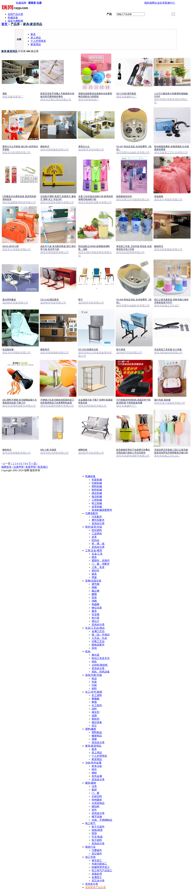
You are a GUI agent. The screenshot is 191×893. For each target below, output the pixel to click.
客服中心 (170, 2)
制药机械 (97, 489)
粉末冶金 (97, 766)
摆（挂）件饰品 (101, 634)
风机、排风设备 (101, 671)
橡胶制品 (97, 735)
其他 (94, 648)
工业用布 (97, 533)
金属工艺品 (98, 631)
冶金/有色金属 (93, 762)
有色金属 (97, 776)
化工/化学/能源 (93, 692)
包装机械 (97, 479)
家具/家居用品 (32, 24)
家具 (33, 34)
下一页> (33, 463)
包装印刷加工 (99, 863)
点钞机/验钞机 (100, 665)
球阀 (94, 601)
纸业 (94, 678)
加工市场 (90, 857)
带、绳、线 (98, 543)
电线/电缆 (97, 830)
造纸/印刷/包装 (93, 675)
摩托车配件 (98, 520)
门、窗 (95, 793)
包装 (94, 681)
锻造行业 (90, 847)
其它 (94, 725)
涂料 (94, 708)
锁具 (94, 574)
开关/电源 (97, 836)
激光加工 (97, 860)
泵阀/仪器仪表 (93, 580)
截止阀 (95, 590)
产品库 (15, 24)
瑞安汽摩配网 (15, 21)
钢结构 (95, 806)
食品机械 (97, 496)
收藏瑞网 (21, 2)
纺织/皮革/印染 (93, 526)
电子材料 (97, 840)
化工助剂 (97, 705)
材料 (94, 688)
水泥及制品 (98, 803)
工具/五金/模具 (93, 550)
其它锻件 (97, 853)
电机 (94, 661)
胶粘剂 (95, 718)
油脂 (94, 715)
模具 (94, 557)
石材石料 (97, 796)
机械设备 (13, 17)
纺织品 (95, 540)
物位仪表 (97, 607)
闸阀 (94, 587)
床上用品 (36, 37)
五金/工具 (97, 553)
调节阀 (95, 584)
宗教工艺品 (98, 641)
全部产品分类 (15, 14)
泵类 (94, 597)
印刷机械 (97, 483)
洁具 (94, 786)
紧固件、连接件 (101, 560)
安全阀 (95, 614)
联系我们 (43, 467)
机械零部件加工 (101, 867)
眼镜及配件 (98, 644)
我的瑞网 (149, 2)
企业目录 (160, 2)
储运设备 (97, 722)
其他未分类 (98, 523)
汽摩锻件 (97, 850)
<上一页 (5, 463)
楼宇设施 (97, 816)
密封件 (95, 570)
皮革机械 (97, 506)
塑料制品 (97, 732)
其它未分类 (98, 880)
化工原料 (97, 695)
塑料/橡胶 (90, 729)
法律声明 (18, 467)
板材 (94, 789)
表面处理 (97, 873)
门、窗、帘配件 (101, 563)
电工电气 (90, 823)
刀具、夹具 (98, 567)
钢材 (94, 772)
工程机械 (97, 499)
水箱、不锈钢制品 (102, 820)
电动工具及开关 (101, 658)
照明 (94, 833)
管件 (94, 809)
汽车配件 (97, 516)
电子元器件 (98, 826)
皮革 (94, 537)
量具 (94, 611)
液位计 (95, 621)
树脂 (94, 702)
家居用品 (36, 44)
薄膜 (94, 739)
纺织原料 (97, 530)
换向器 (95, 654)
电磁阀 (95, 604)
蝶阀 (94, 594)
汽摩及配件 (91, 513)
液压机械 (97, 493)
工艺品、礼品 (99, 638)
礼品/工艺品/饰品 (95, 628)
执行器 (95, 617)
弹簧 (94, 577)
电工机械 (97, 503)
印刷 (94, 685)
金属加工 (97, 877)
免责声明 (30, 467)
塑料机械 (97, 486)
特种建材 (97, 799)
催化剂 (95, 712)
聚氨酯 (95, 698)
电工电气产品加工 (102, 870)
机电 (87, 651)
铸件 (94, 769)
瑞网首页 (6, 467)
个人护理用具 (38, 41)
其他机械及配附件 (102, 510)
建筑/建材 (90, 782)
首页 (4, 24)
